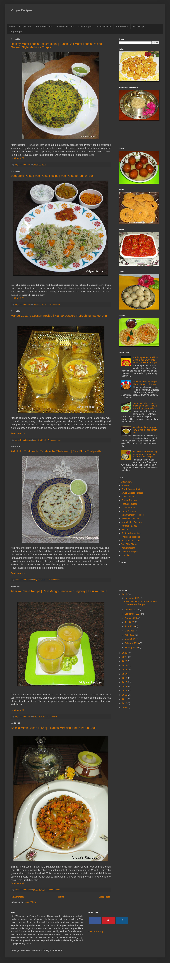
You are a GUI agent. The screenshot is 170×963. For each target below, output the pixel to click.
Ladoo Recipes (128, 511)
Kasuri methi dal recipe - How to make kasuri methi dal (145, 430)
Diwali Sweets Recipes (132, 493)
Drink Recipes (85, 26)
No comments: (54, 304)
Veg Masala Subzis (130, 541)
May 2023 (130, 631)
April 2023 (130, 635)
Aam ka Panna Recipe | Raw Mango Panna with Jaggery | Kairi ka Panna (59, 591)
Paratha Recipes (129, 526)
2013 (125, 691)
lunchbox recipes (129, 551)
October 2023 (131, 610)
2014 (125, 686)
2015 (125, 682)
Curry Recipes (16, 31)
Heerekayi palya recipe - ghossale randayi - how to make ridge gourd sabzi (145, 405)
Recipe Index (25, 26)
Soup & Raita (122, 26)
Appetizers (126, 482)
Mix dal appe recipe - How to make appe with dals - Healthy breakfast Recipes (145, 360)
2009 (125, 707)
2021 (125, 657)
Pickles (124, 529)
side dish (125, 555)
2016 (125, 678)
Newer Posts (17, 897)
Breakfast (126, 485)
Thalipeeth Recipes (130, 537)
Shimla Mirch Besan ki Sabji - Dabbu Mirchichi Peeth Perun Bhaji (53, 728)
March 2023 (131, 639)
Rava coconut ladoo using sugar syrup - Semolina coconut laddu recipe (145, 454)
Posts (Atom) (30, 902)
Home (12, 26)
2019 (125, 665)
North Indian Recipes (131, 522)
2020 (125, 661)
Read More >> (18, 158)
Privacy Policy (96, 931)
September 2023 (133, 614)
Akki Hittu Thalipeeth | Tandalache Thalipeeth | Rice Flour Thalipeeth (56, 451)
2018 (125, 669)
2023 (125, 594)
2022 (125, 653)
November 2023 (133, 598)
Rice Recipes (139, 26)
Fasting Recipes (129, 500)
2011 (125, 699)
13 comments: (54, 890)
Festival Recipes (44, 26)
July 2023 (130, 622)
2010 (125, 703)
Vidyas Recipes (21, 10)
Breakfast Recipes (65, 26)
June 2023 (130, 626)
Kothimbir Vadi (128, 507)
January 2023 (131, 647)
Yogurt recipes (128, 548)
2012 (125, 695)
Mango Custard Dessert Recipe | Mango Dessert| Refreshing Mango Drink (59, 315)
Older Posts (104, 897)
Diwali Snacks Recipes (132, 489)
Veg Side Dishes (129, 544)
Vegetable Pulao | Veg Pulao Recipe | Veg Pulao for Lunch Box (52, 175)
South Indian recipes (131, 533)
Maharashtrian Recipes (132, 515)
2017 (125, 674)
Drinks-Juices (127, 496)
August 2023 (131, 618)
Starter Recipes (103, 26)
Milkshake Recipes (130, 518)
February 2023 (132, 643)
